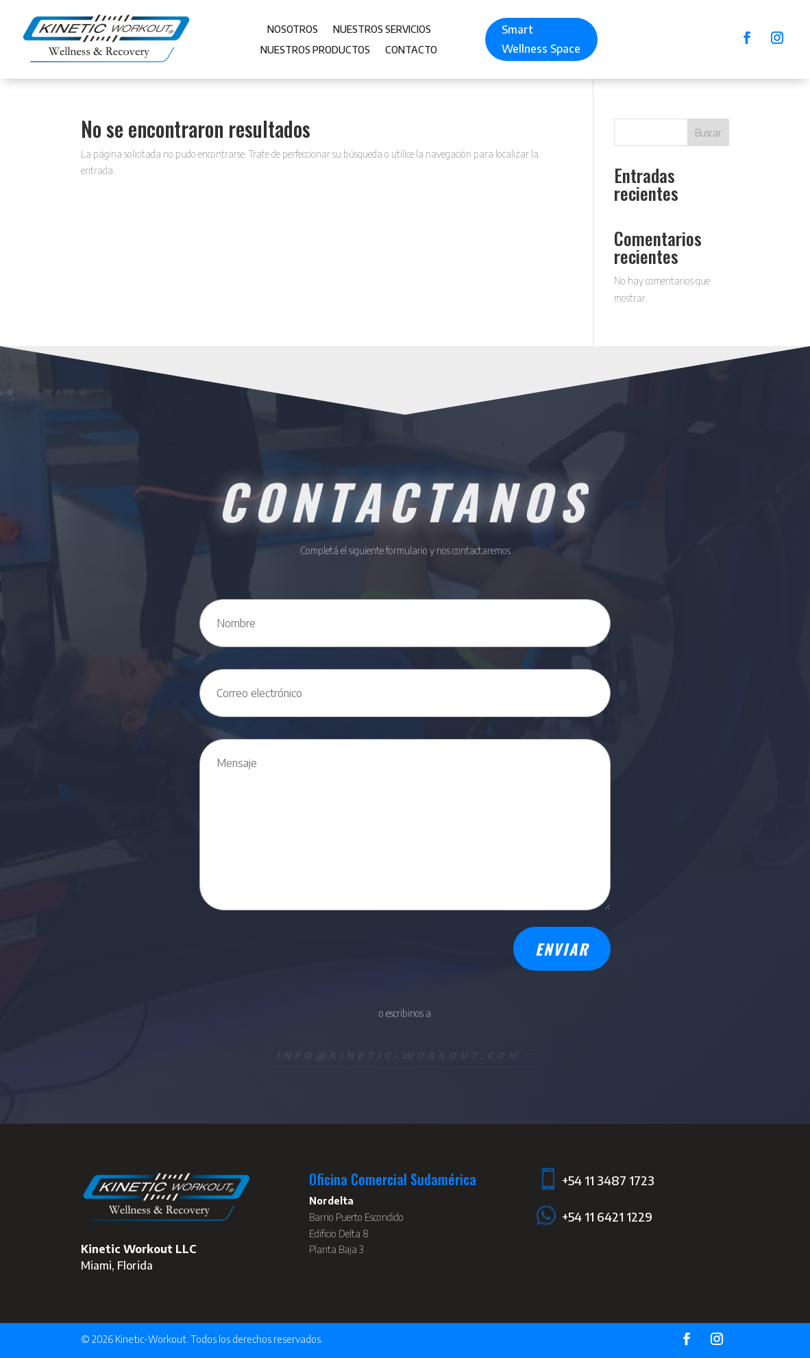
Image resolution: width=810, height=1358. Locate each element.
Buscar (708, 132)
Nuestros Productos (315, 50)
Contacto (411, 50)
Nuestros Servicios (382, 30)
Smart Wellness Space (541, 39)
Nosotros (292, 30)
